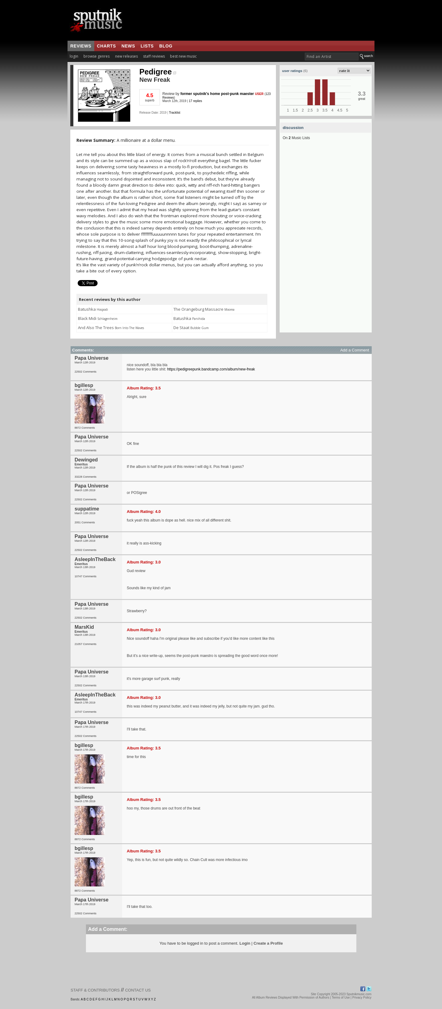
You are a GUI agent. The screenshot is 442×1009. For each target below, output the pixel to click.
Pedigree (157, 71)
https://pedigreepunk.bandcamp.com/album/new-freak (211, 369)
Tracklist (174, 112)
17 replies (195, 101)
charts (106, 46)
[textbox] (332, 56)
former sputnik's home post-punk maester (217, 94)
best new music (183, 56)
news (128, 46)
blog (166, 46)
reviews (80, 46)
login (74, 56)
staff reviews (154, 56)
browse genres (96, 56)
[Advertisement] (326, 240)
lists (147, 46)
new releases (126, 56)
